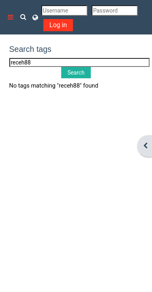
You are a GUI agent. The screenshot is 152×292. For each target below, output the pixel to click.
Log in (58, 25)
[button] (23, 17)
